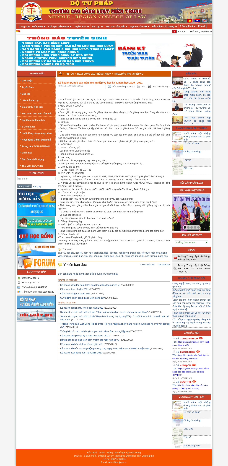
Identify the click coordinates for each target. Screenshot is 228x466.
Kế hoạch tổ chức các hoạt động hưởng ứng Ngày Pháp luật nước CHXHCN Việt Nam (104, 348)
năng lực (129, 256)
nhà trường (151, 256)
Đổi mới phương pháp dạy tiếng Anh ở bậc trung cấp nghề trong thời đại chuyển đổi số (191, 322)
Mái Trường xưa (191, 445)
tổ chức (146, 252)
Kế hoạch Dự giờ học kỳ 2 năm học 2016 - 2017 (85, 335)
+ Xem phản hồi (147, 265)
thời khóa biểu (101, 252)
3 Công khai (37, 126)
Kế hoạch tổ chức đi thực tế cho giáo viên (81, 344)
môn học (155, 252)
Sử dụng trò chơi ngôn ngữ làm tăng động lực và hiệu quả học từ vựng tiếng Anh (191, 293)
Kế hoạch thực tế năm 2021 (74, 289)
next (200, 212)
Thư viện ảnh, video (37, 165)
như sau (68, 256)
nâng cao (163, 256)
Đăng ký (36, 186)
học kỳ (79, 252)
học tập (70, 252)
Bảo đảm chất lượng (31, 159)
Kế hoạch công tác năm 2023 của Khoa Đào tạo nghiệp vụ (90, 285)
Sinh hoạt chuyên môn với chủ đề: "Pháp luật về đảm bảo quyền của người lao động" (104, 312)
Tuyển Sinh (37, 86)
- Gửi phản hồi (163, 265)
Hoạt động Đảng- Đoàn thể (37, 139)
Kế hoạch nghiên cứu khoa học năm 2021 (81, 307)
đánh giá (98, 256)
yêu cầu (88, 256)
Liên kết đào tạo (37, 100)
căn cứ (61, 252)
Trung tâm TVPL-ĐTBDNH (37, 146)
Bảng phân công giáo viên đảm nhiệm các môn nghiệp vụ (89, 340)
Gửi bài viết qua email (123, 86)
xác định (119, 256)
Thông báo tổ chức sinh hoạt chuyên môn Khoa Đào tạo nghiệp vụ (94, 331)
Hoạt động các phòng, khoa (37, 132)
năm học (88, 252)
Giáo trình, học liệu (37, 106)
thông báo (135, 252)
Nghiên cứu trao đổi (191, 278)
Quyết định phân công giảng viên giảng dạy (82, 297)
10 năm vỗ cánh (191, 143)
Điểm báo (25, 152)
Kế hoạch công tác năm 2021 (75, 293)
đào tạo (113, 252)
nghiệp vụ (124, 252)
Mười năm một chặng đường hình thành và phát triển (197, 136)
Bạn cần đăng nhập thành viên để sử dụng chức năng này (88, 273)
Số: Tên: (190, 341)
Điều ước (188, 168)
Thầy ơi (187, 159)
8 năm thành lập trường (191, 128)
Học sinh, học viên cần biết (37, 113)
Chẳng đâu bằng (192, 151)
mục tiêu (139, 256)
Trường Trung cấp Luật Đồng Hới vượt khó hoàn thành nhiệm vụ (194, 268)
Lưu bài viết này (160, 86)
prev (182, 212)
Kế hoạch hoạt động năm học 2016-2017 (81, 352)
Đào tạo (37, 93)
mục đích (78, 256)
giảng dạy (109, 256)
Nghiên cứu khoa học (37, 119)
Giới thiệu (37, 80)
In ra (143, 86)
